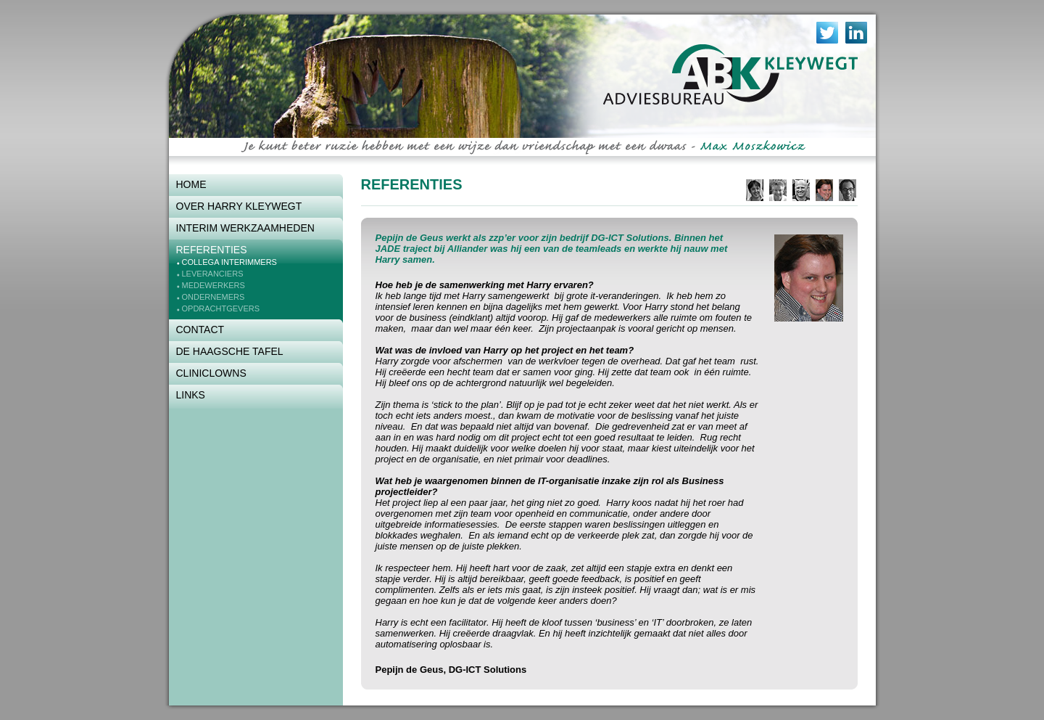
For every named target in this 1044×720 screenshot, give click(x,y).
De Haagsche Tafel (229, 351)
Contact (200, 329)
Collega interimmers (229, 262)
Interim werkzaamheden (245, 228)
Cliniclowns (211, 373)
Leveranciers (213, 273)
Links (190, 395)
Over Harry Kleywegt (239, 206)
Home (191, 184)
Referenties (211, 249)
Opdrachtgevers (221, 308)
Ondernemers (213, 296)
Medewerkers (213, 285)
